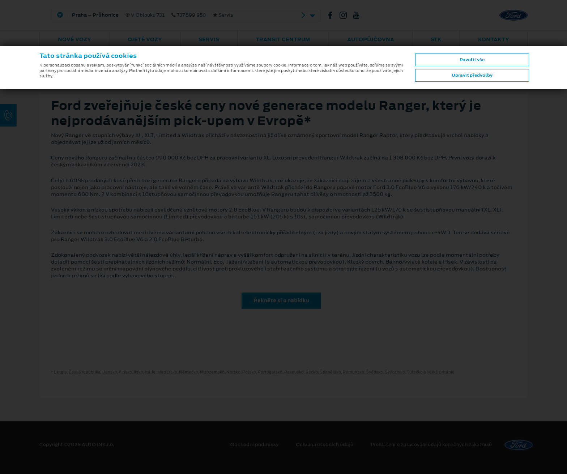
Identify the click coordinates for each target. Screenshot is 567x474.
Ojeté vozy (145, 39)
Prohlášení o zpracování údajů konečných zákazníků (431, 444)
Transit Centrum (283, 39)
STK (436, 39)
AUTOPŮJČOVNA (370, 39)
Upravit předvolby (472, 75)
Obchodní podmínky (254, 444)
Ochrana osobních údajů (324, 444)
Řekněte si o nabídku (281, 300)
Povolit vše (472, 60)
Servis (209, 39)
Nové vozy (74, 39)
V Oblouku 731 (152, 15)
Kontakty (493, 39)
